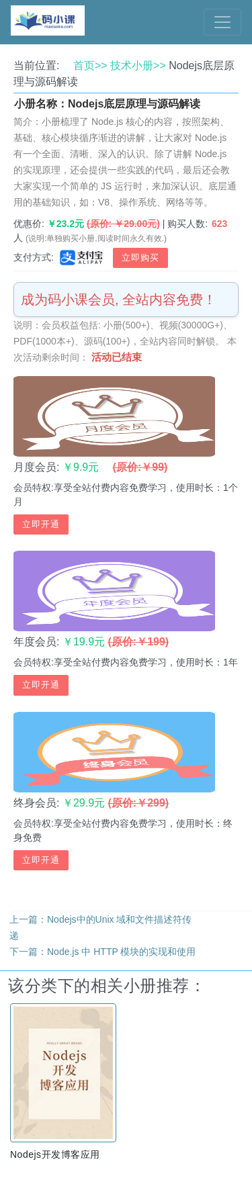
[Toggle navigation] (222, 22)
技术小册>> (138, 65)
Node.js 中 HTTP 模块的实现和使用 (121, 951)
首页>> (90, 65)
